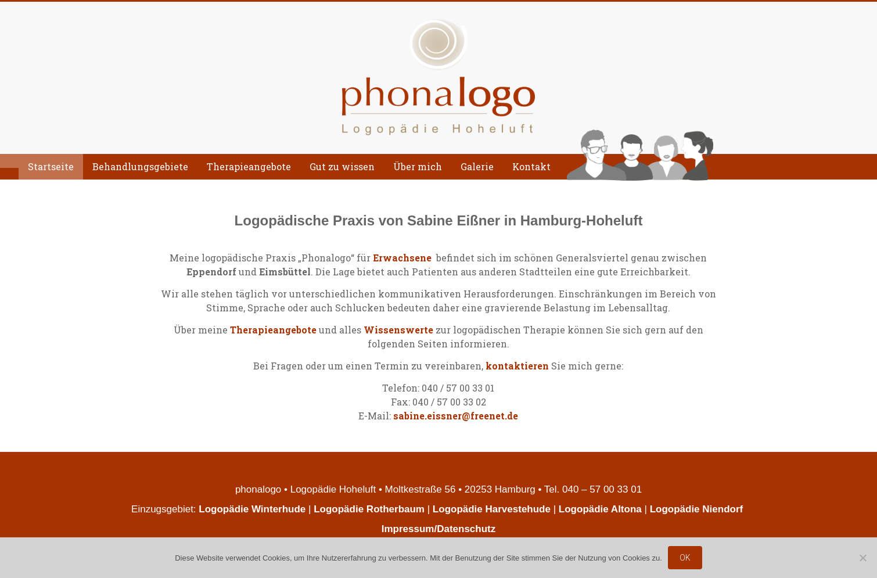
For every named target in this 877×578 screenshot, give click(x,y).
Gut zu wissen (342, 166)
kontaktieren (517, 366)
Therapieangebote (249, 166)
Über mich (417, 166)
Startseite (51, 166)
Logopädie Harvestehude (492, 509)
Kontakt (531, 166)
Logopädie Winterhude (252, 509)
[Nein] (862, 557)
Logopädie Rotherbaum (369, 509)
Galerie (477, 166)
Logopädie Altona (600, 509)
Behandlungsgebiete (140, 166)
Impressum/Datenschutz (439, 528)
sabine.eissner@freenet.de (455, 416)
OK (685, 557)
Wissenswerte (398, 330)
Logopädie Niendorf (698, 509)
